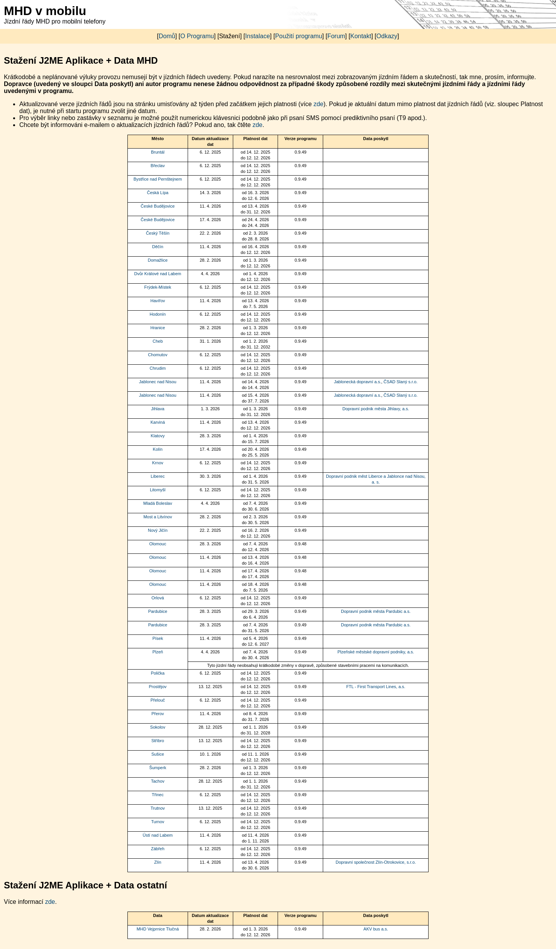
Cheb (158, 341)
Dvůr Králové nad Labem (157, 273)
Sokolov (157, 727)
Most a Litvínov (157, 516)
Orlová (157, 597)
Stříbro (157, 740)
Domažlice (158, 260)
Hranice (157, 327)
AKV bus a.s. (375, 929)
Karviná (158, 422)
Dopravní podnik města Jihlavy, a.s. (375, 408)
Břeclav (158, 165)
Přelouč (158, 700)
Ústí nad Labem (158, 835)
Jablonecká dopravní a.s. (357, 381)
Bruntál (157, 152)
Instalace (257, 36)
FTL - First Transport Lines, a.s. (375, 686)
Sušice (157, 754)
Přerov (157, 713)
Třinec (158, 794)
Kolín (158, 449)
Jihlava (157, 408)
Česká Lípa (158, 192)
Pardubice (158, 611)
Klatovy (157, 435)
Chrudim (158, 368)
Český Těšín (158, 233)
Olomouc (157, 543)
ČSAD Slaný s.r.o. (400, 381)
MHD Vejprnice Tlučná (158, 929)
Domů (167, 36)
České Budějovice (158, 206)
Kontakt (360, 36)
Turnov (157, 821)
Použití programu (298, 36)
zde (319, 104)
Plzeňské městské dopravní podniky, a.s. (375, 652)
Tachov (157, 781)
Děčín (157, 246)
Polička (157, 673)
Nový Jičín (158, 530)
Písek (158, 638)
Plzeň (158, 652)
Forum (336, 36)
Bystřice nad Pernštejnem (158, 179)
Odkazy (386, 36)
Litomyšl (157, 489)
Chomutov (157, 354)
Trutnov (158, 808)
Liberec (157, 476)
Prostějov (157, 686)
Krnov (157, 462)
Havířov (157, 300)
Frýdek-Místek (157, 287)
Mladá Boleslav (157, 503)
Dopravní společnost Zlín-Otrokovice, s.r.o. (376, 862)
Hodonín (158, 314)
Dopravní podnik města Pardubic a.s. (375, 611)
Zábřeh (157, 848)
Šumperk (157, 767)
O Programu (197, 36)
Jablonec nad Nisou (157, 381)
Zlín (157, 862)
